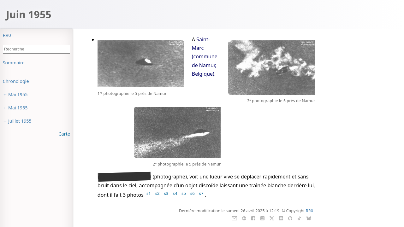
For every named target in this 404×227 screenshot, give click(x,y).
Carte (64, 134)
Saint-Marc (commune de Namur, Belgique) (204, 56)
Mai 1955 (18, 94)
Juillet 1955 (20, 121)
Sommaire (14, 63)
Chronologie (16, 81)
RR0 (7, 35)
